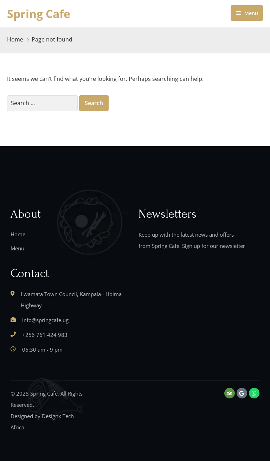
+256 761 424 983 (45, 334)
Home (15, 39)
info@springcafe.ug (45, 320)
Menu (17, 248)
